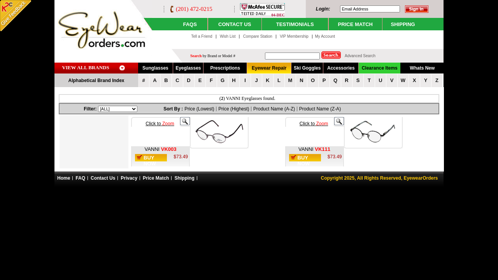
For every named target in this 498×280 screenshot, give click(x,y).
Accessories (341, 68)
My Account (325, 36)
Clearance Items (380, 68)
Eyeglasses (188, 68)
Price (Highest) (233, 109)
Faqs (189, 24)
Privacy (129, 178)
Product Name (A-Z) (274, 109)
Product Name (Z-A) (320, 109)
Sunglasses (155, 68)
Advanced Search (360, 56)
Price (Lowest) (199, 109)
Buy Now (150, 160)
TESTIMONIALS (295, 24)
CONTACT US (234, 24)
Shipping (184, 178)
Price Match (156, 178)
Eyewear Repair (269, 68)
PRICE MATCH (355, 24)
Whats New (422, 68)
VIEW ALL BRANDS (85, 67)
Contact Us (103, 178)
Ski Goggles (307, 68)
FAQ (80, 178)
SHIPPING (403, 24)
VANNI (152, 149)
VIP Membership (294, 36)
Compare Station (258, 36)
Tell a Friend (201, 36)
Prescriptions (225, 68)
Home (63, 178)
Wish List (228, 36)
